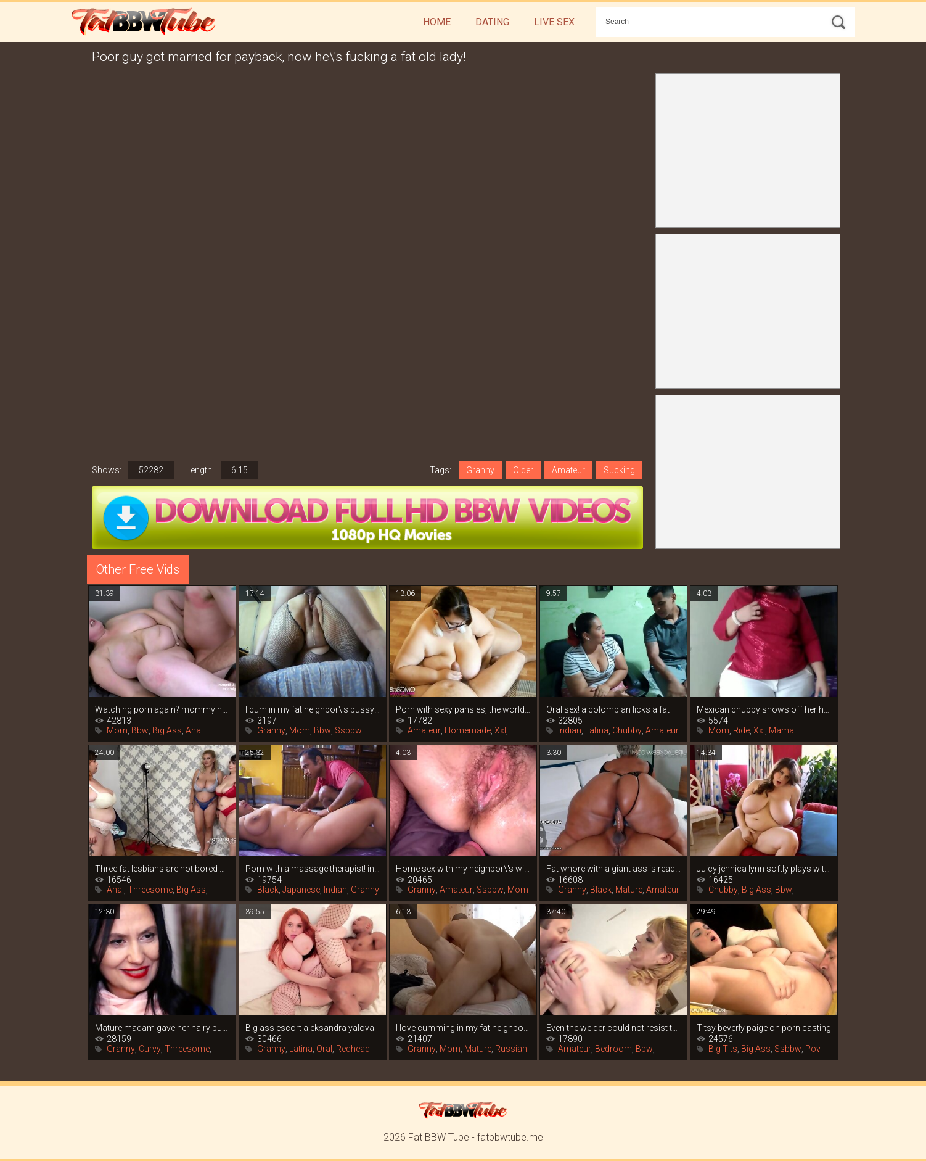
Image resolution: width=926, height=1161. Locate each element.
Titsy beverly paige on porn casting (764, 1028)
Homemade (468, 730)
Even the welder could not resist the (613, 1028)
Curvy (150, 1049)
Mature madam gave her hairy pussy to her (162, 1028)
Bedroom (613, 1049)
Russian (511, 1049)
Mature (628, 890)
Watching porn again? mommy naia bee (162, 709)
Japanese (301, 890)
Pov (813, 1049)
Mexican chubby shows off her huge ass (764, 709)
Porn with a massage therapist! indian (312, 869)
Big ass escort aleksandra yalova (309, 1028)
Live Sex (554, 22)
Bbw (140, 730)
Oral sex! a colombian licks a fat (608, 709)
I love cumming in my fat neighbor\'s (463, 1028)
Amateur (568, 470)
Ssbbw (348, 730)
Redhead (353, 1049)
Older (523, 470)
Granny (480, 470)
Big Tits (722, 1049)
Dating (492, 22)
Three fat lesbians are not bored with (162, 869)
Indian (569, 730)
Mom (117, 730)
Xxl (500, 730)
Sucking (619, 470)
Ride (741, 730)
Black (268, 890)
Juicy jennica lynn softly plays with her (764, 869)
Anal (194, 730)
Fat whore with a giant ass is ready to (613, 869)
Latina (596, 730)
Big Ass (167, 730)
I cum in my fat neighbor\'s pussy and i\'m (312, 709)
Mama (781, 730)
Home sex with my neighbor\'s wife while (463, 869)
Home (437, 22)
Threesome (150, 890)
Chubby (627, 730)
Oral (324, 1049)
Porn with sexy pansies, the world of (463, 709)
